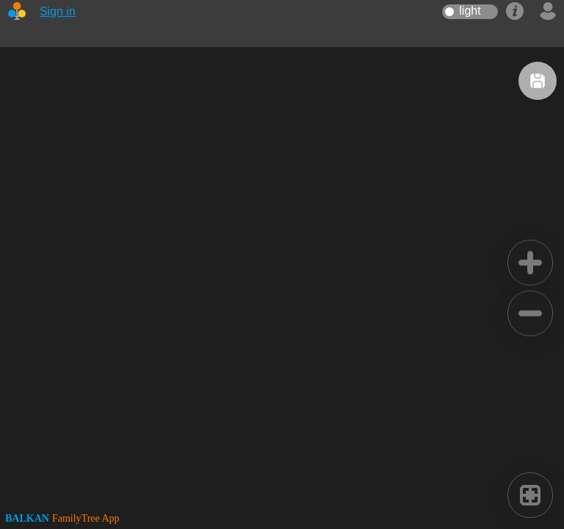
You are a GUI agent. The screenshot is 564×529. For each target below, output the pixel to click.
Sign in (58, 11)
